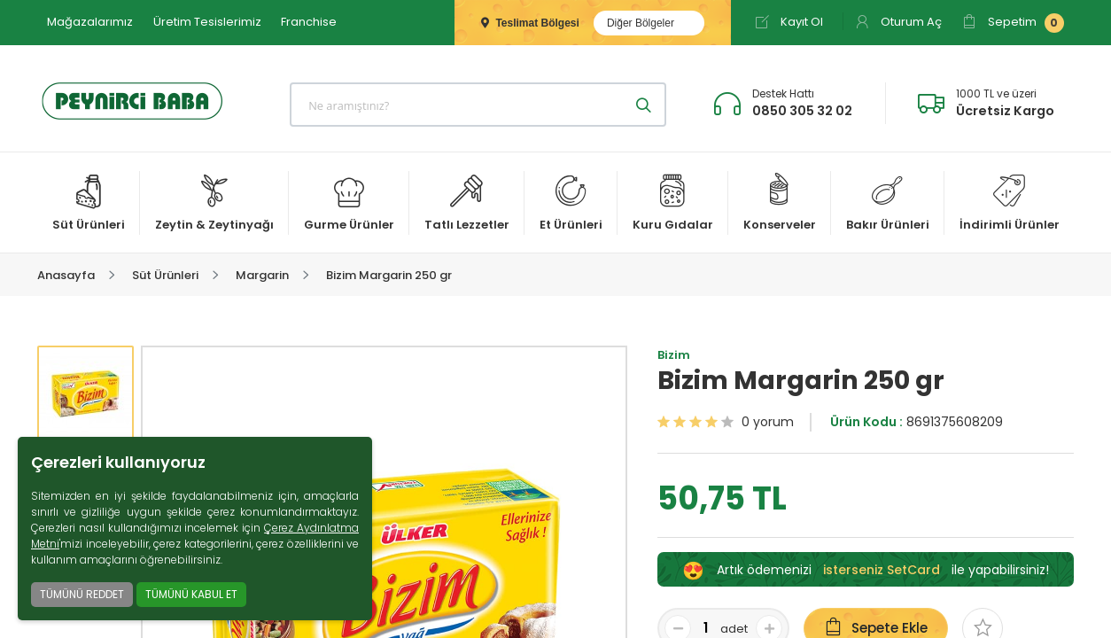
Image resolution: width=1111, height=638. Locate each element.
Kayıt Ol (789, 21)
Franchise (309, 21)
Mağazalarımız (90, 21)
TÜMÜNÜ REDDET (82, 594)
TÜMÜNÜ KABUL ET (191, 594)
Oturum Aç (898, 21)
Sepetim (1013, 23)
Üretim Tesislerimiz (207, 21)
